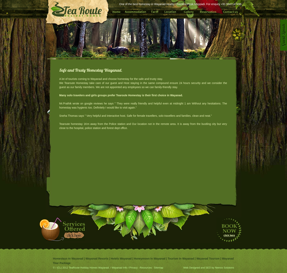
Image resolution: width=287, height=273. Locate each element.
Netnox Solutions (224, 267)
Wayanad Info (120, 267)
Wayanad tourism (208, 258)
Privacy (133, 267)
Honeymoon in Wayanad (149, 258)
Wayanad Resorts (97, 258)
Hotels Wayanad (121, 258)
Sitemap (158, 267)
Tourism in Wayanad (181, 258)
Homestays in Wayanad (68, 258)
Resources (146, 267)
